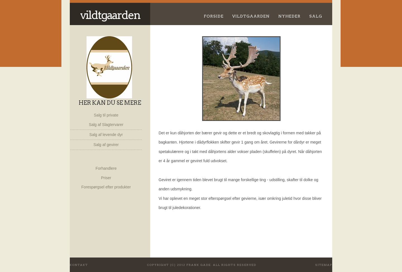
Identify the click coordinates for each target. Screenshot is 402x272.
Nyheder (289, 16)
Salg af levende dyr (106, 134)
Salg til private (106, 115)
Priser (106, 178)
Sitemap (323, 264)
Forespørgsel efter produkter (106, 187)
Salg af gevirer (106, 144)
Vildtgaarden (110, 15)
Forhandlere (106, 168)
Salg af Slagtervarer (106, 124)
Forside (214, 16)
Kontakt (79, 264)
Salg (315, 16)
